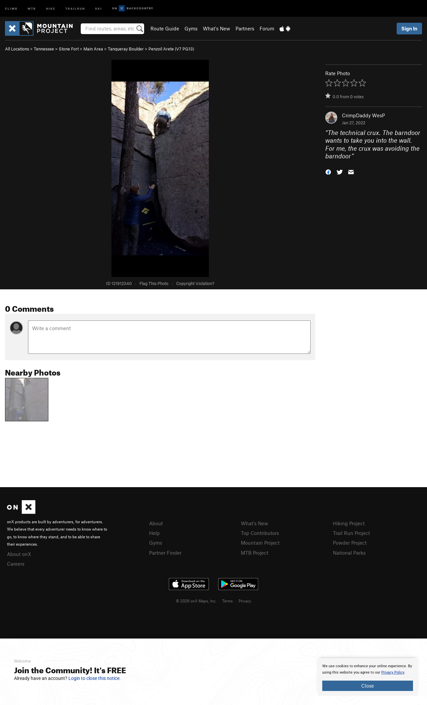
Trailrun (75, 8)
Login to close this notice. (94, 678)
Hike (50, 8)
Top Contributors (260, 533)
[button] (328, 171)
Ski (98, 8)
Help (154, 533)
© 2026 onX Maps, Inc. (196, 600)
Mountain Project (260, 543)
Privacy (245, 600)
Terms (227, 600)
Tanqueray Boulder (126, 48)
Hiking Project (349, 523)
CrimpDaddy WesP (363, 115)
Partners (245, 28)
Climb (11, 8)
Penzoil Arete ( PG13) (171, 48)
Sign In (409, 28)
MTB (32, 8)
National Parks (349, 553)
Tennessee (44, 48)
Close (367, 686)
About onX (19, 554)
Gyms (190, 28)
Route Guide (164, 28)
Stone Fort (69, 48)
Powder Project (350, 543)
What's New (216, 28)
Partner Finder (165, 553)
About (156, 523)
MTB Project (254, 553)
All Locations (17, 48)
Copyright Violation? (195, 283)
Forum (267, 28)
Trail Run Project (351, 533)
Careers (15, 564)
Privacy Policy (392, 672)
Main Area (93, 48)
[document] (367, 677)
